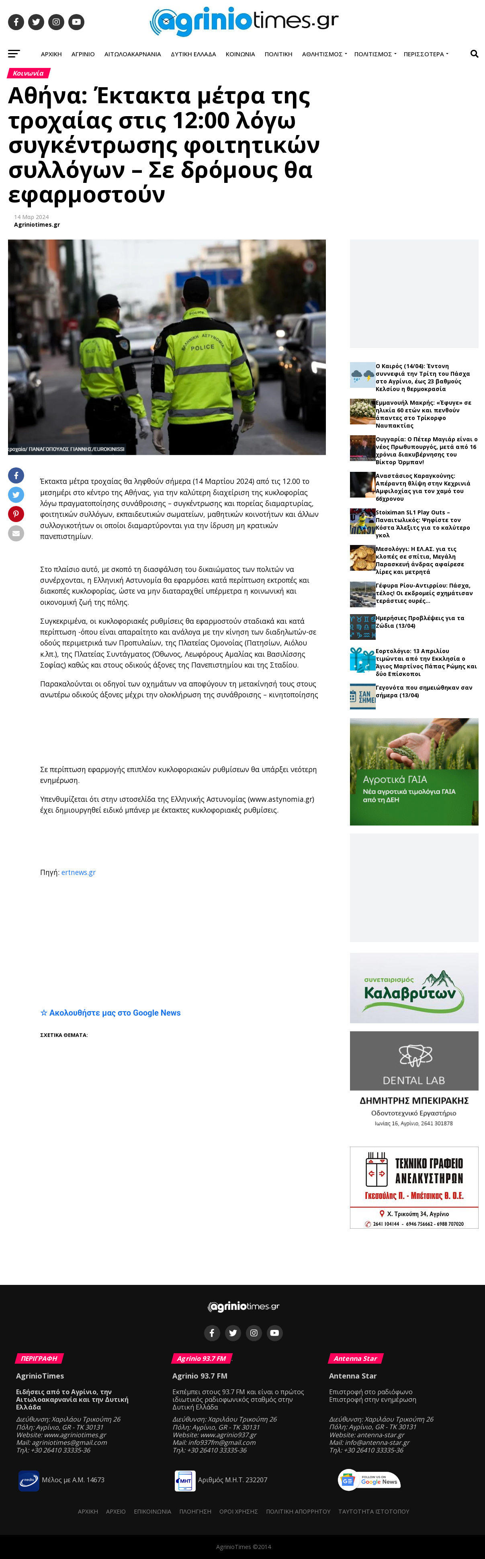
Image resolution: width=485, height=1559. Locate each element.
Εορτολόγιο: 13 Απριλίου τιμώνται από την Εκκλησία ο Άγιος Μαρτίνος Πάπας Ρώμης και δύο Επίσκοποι (426, 662)
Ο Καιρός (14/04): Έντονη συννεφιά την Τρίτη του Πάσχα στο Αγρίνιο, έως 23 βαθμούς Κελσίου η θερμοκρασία (423, 377)
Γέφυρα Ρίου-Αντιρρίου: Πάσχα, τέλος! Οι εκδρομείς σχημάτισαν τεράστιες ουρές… (424, 593)
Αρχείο (116, 1511)
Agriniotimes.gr (37, 224)
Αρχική (51, 54)
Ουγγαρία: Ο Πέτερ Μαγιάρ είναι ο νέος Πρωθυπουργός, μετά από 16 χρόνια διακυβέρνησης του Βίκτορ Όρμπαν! (427, 450)
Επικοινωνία (152, 1511)
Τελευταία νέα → (414, 359)
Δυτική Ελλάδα (193, 54)
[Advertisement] (237, 733)
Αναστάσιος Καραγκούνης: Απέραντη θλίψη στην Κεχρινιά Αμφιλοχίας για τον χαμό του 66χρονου (423, 487)
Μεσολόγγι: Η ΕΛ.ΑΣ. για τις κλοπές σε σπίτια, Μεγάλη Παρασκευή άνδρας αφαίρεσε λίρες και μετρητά (420, 560)
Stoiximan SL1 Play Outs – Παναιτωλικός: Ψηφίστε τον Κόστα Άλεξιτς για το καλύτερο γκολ (423, 523)
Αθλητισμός (322, 54)
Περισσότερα (424, 54)
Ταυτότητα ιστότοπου (373, 1511)
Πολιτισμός (373, 54)
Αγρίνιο (83, 54)
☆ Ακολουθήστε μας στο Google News (110, 1013)
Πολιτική (279, 54)
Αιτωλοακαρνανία (132, 54)
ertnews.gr (78, 872)
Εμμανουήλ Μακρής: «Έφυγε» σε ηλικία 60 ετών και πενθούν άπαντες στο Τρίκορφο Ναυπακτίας (423, 414)
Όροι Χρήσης (238, 1511)
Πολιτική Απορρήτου (298, 1511)
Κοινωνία (240, 54)
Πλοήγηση (195, 1511)
